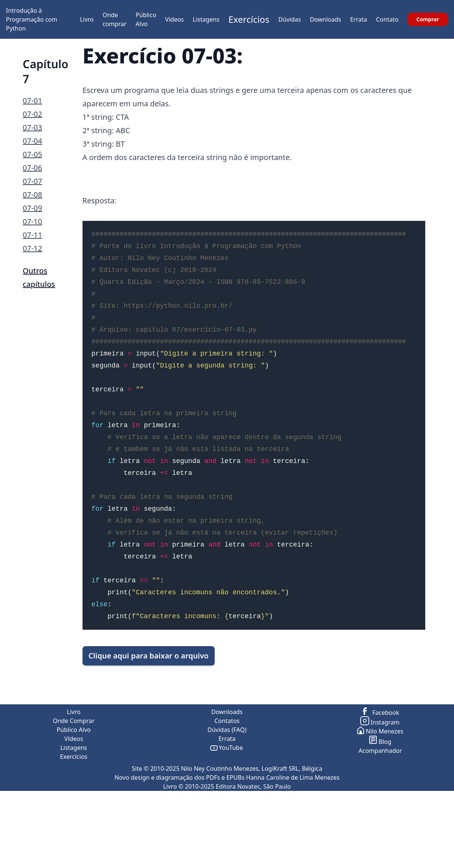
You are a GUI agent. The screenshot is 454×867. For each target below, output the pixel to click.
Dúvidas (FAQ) (227, 797)
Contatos (227, 788)
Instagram (380, 789)
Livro (87, 19)
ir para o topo (433, 862)
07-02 (32, 114)
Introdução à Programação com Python (31, 19)
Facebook (380, 780)
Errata (358, 19)
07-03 (32, 127)
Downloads (325, 19)
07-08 (32, 195)
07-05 (32, 154)
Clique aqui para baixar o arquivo (148, 689)
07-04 (32, 141)
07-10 (32, 221)
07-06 (32, 168)
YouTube (227, 815)
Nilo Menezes (380, 798)
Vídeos (174, 19)
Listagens (206, 19)
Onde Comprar (73, 788)
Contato (387, 19)
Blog (380, 809)
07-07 (32, 181)
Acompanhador (380, 818)
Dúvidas (290, 19)
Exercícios (249, 19)
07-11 (32, 235)
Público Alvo (74, 797)
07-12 (32, 248)
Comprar (427, 19)
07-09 (32, 208)
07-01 (32, 101)
